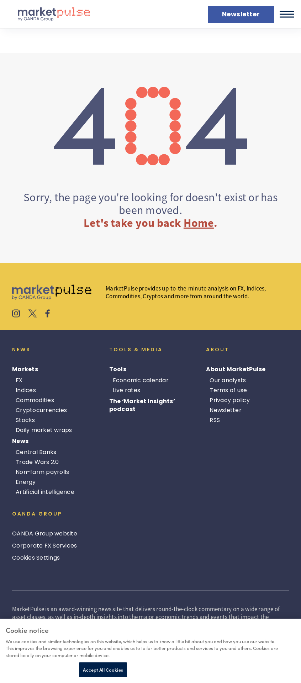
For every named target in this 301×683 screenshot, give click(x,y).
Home (199, 223)
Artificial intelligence (45, 492)
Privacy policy (230, 400)
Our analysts (228, 380)
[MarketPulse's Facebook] (47, 314)
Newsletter (226, 410)
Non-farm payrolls (42, 472)
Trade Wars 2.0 (37, 462)
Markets (25, 369)
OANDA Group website (44, 533)
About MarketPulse (235, 369)
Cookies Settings (36, 557)
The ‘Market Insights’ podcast (142, 405)
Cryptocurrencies (41, 410)
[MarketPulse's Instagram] (16, 314)
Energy (26, 482)
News (20, 441)
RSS (215, 420)
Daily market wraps (44, 430)
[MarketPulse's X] (32, 314)
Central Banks (36, 452)
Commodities (35, 400)
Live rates (127, 390)
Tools (117, 369)
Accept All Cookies (103, 670)
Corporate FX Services (44, 545)
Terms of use (228, 390)
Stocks (25, 420)
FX (19, 380)
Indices (26, 390)
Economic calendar (141, 380)
